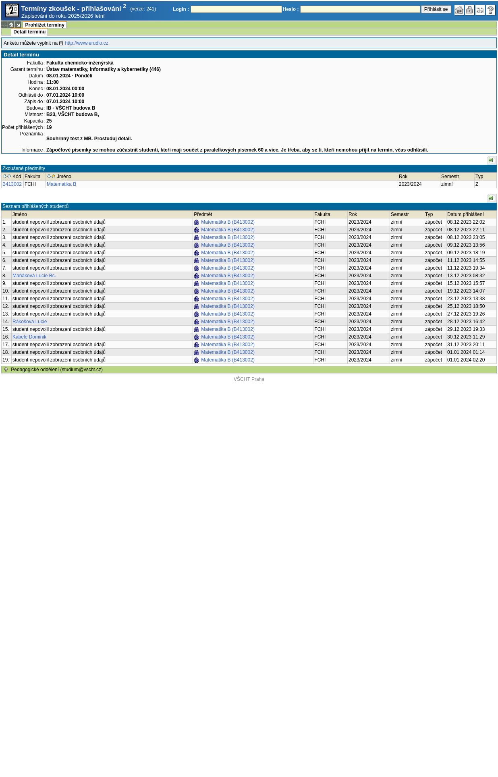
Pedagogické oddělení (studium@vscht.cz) (57, 369)
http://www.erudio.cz (86, 43)
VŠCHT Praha (249, 379)
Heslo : (291, 9)
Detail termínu (29, 32)
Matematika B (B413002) (228, 222)
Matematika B (61, 184)
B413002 (12, 184)
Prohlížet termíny (44, 25)
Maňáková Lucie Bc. (34, 275)
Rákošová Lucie (29, 321)
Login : (181, 9)
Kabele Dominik (29, 337)
